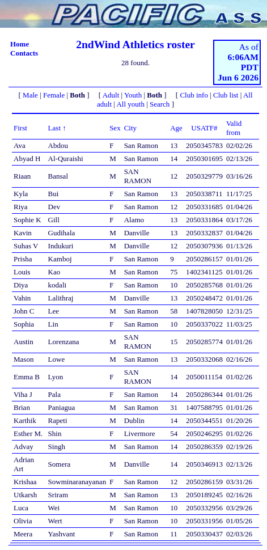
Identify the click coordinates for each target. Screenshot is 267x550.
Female (54, 95)
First (20, 128)
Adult (111, 95)
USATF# (204, 128)
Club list (225, 95)
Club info (193, 95)
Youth (133, 95)
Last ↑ (57, 128)
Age (176, 128)
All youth (130, 104)
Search (159, 104)
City (130, 128)
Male (30, 95)
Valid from (233, 128)
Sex (115, 128)
